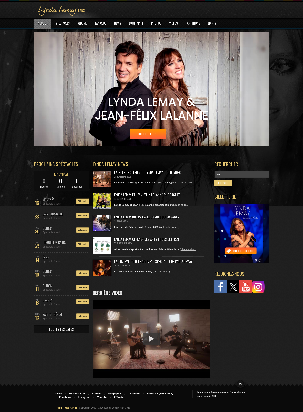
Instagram (84, 397)
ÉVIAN (46, 257)
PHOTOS (156, 23)
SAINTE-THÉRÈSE (52, 314)
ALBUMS (82, 23)
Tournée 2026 (77, 393)
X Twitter (119, 397)
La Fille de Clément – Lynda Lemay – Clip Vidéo (147, 172)
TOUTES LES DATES (61, 329)
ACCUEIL (42, 23)
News (58, 393)
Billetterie (82, 201)
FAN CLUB (100, 23)
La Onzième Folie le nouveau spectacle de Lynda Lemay (153, 261)
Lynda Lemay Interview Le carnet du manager (146, 216)
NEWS (117, 23)
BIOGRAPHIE (136, 23)
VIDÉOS (173, 23)
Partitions (134, 393)
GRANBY (48, 300)
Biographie (115, 393)
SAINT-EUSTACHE (53, 214)
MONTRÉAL (61, 174)
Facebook (65, 397)
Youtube (102, 397)
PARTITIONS (193, 23)
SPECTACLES (62, 23)
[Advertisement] (239, 326)
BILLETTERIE (148, 134)
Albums (96, 393)
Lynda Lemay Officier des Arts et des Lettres (146, 239)
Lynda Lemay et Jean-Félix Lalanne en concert (147, 194)
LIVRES (212, 23)
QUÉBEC (47, 228)
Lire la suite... (187, 182)
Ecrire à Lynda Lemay (160, 393)
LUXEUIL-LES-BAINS (54, 242)
